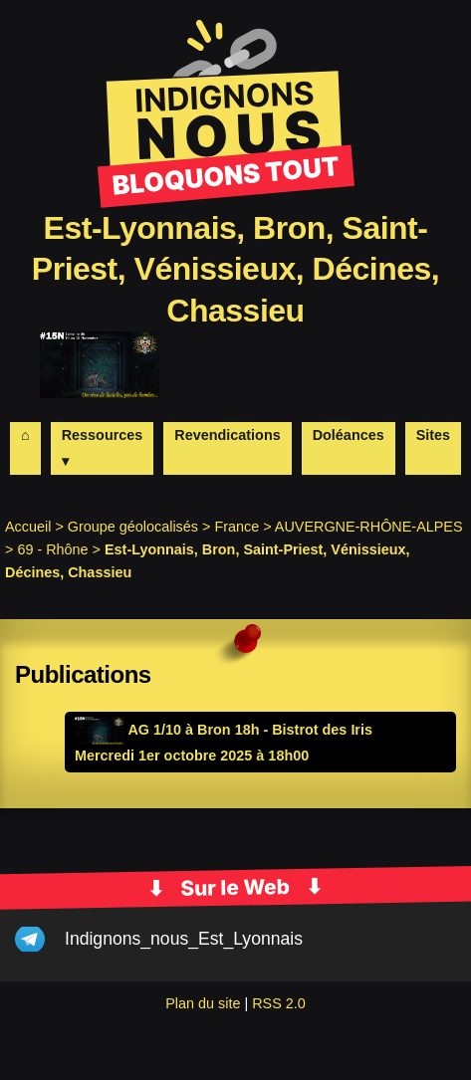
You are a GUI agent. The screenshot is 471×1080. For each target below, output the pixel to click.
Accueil (28, 527)
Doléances (348, 435)
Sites (433, 435)
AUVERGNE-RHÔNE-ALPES (369, 527)
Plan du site (202, 1003)
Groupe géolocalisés (133, 527)
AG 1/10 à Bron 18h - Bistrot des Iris (223, 730)
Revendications (227, 435)
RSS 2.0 (279, 1003)
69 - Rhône (52, 549)
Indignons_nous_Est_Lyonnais (184, 939)
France (236, 527)
